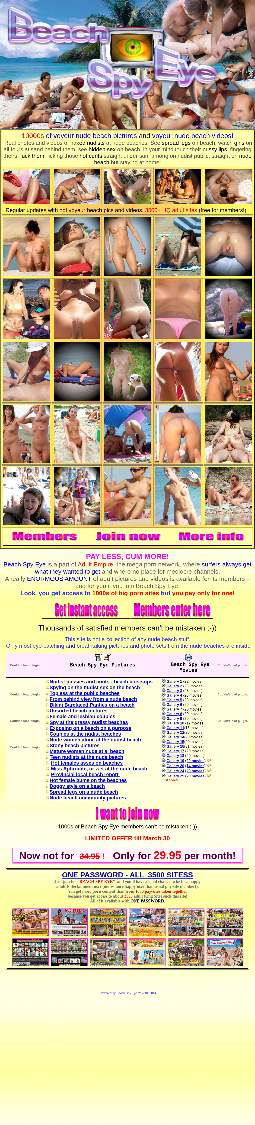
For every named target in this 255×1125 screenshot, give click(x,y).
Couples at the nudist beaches (85, 734)
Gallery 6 (174, 705)
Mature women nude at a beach (87, 751)
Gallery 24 (175, 771)
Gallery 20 (175, 766)
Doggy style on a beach (77, 786)
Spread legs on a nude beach (84, 792)
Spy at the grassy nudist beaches (89, 722)
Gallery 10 (175, 723)
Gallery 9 (174, 719)
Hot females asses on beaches (87, 763)
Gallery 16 (175, 746)
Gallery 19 (175, 761)
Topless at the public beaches (85, 693)
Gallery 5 (174, 700)
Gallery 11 (175, 728)
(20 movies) (195, 761)
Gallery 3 (174, 691)
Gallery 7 (174, 709)
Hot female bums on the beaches (88, 780)
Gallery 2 (174, 686)
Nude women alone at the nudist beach (95, 740)
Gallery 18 (175, 756)
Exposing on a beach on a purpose (90, 728)
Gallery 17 (175, 751)
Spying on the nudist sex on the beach (95, 687)
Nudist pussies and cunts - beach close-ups (101, 682)
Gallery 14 (175, 737)
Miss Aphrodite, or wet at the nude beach (99, 769)
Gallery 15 (175, 742)
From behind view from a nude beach (93, 699)
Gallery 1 (174, 681)
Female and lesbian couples (82, 716)
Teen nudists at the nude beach (86, 757)
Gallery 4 (174, 695)
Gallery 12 (175, 732)
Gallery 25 (175, 776)
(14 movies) (195, 766)
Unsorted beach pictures (79, 711)
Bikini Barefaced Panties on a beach (92, 705)
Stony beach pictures (75, 745)
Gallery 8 (174, 714)
